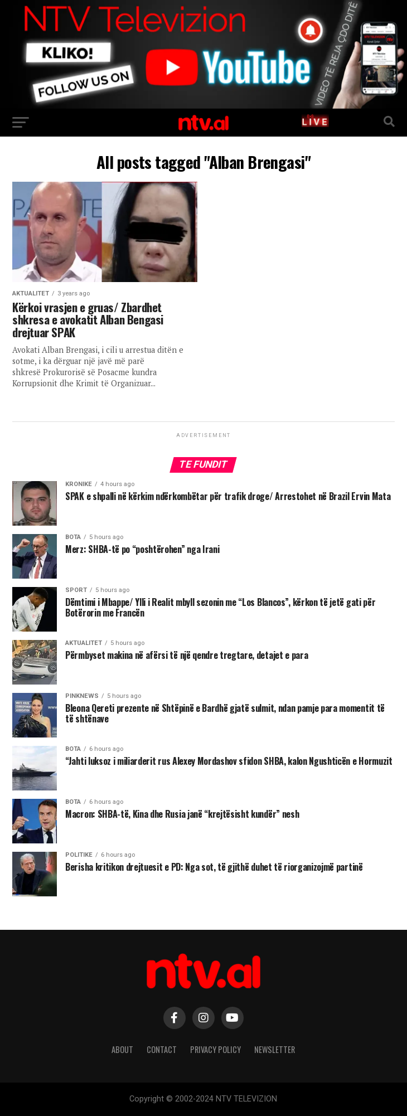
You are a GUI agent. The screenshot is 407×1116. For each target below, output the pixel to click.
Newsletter (274, 1049)
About (122, 1049)
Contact (162, 1049)
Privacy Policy (215, 1049)
